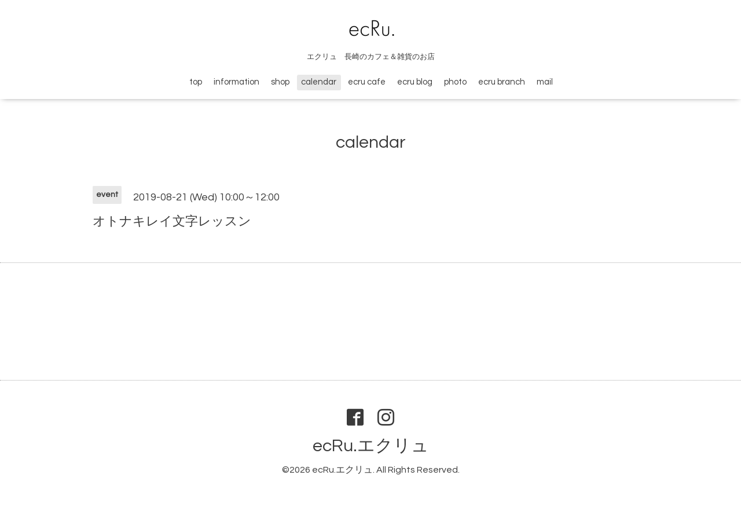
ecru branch (501, 82)
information (236, 82)
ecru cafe (367, 82)
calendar (318, 82)
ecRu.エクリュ (371, 446)
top (195, 82)
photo (455, 82)
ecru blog (414, 82)
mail (545, 82)
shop (280, 82)
